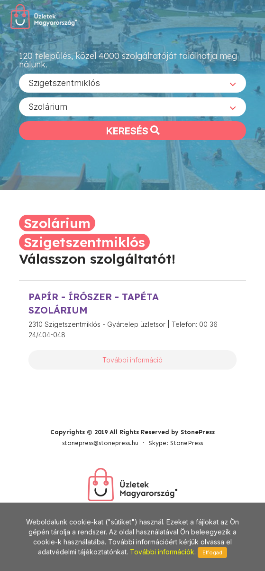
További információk (162, 552)
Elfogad (212, 552)
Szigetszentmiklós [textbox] (64, 83)
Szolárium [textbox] (48, 107)
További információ (132, 360)
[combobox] (132, 83)
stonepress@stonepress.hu (100, 443)
